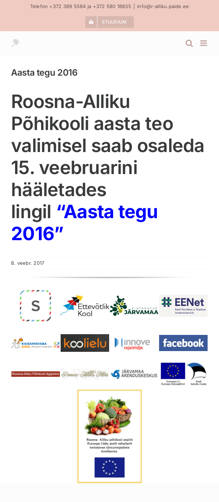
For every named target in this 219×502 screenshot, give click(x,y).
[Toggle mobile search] (189, 43)
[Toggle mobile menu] (204, 43)
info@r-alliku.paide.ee (163, 6)
